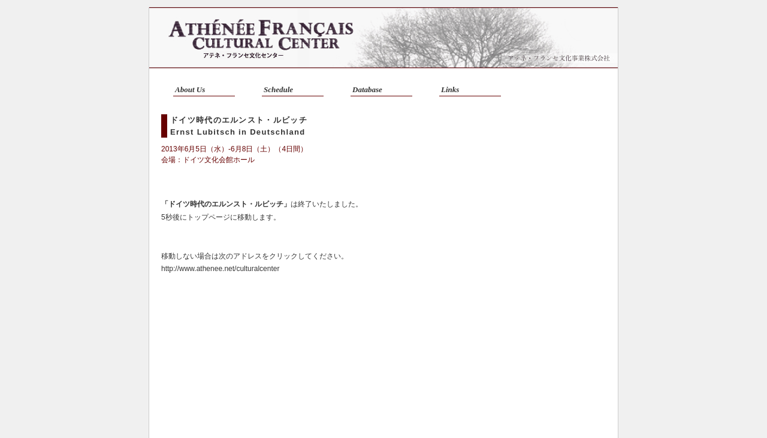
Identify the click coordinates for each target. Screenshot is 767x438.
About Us (190, 89)
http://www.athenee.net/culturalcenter (220, 268)
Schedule (278, 89)
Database (367, 89)
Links (450, 89)
